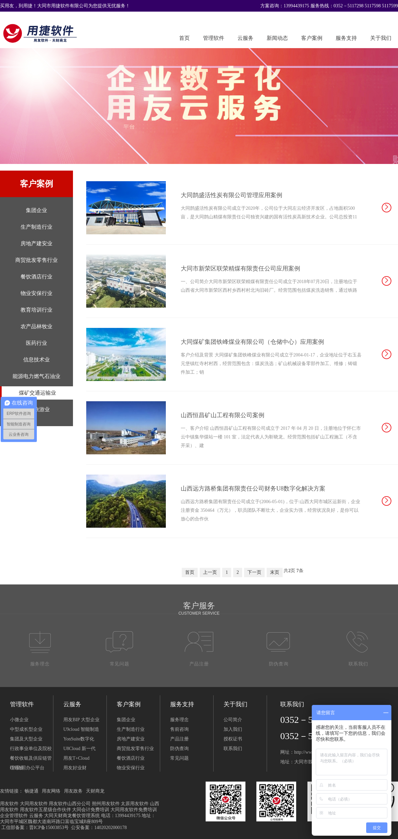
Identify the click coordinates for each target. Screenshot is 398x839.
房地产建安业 (36, 243)
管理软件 (213, 38)
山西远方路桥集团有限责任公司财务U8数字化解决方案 (253, 488)
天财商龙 (95, 791)
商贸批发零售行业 (36, 260)
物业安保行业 (36, 293)
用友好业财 (75, 767)
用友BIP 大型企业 (81, 719)
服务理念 (179, 719)
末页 (274, 572)
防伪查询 (179, 748)
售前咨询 (179, 729)
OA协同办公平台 (27, 767)
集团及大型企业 (26, 738)
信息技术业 (36, 359)
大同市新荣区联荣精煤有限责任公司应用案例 (240, 268)
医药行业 (36, 343)
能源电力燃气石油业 (36, 376)
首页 (184, 38)
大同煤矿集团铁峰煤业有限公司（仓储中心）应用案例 (252, 342)
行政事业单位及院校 (31, 748)
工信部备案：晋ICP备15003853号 (35, 827)
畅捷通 (31, 791)
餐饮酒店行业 (36, 276)
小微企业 (19, 719)
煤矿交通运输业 (37, 393)
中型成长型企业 (26, 729)
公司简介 (233, 719)
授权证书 (233, 738)
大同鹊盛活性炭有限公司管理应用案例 (231, 195)
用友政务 (73, 791)
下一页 (254, 572)
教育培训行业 (36, 310)
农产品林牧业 (36, 326)
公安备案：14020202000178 (99, 827)
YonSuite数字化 (79, 738)
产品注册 (179, 738)
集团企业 (36, 210)
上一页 (210, 572)
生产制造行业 (36, 227)
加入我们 (233, 729)
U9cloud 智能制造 (81, 729)
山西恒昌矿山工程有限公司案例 (222, 415)
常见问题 (179, 758)
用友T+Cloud (76, 758)
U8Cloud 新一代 (79, 748)
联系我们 (233, 748)
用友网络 (51, 791)
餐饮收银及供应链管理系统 (31, 759)
